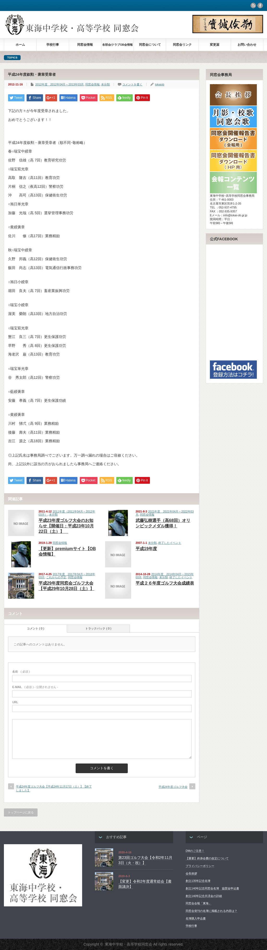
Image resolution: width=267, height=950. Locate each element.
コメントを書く (132, 84)
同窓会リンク (182, 44)
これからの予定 (56, 577)
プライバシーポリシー (200, 865)
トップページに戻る (21, 812)
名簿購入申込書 (196, 918)
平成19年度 (146, 548)
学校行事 (52, 44)
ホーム (20, 44)
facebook (260, 5)
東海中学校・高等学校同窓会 (128, 944)
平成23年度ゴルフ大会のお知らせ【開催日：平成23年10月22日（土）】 (66, 526)
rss (253, 5)
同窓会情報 (85, 44)
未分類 (105, 84)
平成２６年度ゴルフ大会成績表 (165, 583)
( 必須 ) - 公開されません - (35, 687)
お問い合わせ (247, 44)
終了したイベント (169, 542)
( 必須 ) (21, 671)
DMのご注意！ (195, 850)
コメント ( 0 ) (35, 628)
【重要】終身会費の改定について (207, 858)
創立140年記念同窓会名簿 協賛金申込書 (212, 888)
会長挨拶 (191, 873)
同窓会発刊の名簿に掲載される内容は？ (211, 910)
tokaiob (159, 84)
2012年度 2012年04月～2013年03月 (59, 84)
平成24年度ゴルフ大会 (173, 786)
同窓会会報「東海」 (198, 903)
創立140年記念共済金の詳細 (204, 895)
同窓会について (150, 44)
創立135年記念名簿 (198, 880)
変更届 (214, 44)
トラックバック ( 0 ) (98, 628)
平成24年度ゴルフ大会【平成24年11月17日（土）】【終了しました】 (54, 788)
